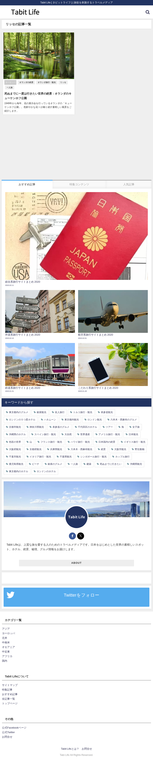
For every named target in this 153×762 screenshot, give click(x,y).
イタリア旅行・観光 (40, 456)
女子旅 (136, 427)
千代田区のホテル (87, 427)
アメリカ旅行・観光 (109, 434)
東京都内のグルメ (18, 412)
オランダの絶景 (26, 82)
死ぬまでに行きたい (110, 464)
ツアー (109, 427)
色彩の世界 (15, 441)
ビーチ (35, 464)
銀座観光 (41, 412)
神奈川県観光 (37, 427)
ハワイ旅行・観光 (80, 441)
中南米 (6, 642)
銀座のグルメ (55, 464)
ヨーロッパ (8, 633)
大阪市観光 (120, 449)
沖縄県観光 (136, 464)
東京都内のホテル (18, 471)
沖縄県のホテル (17, 434)
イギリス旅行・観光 (134, 441)
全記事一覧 (8, 698)
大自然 (68, 434)
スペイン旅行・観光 (45, 434)
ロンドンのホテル (46, 471)
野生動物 (139, 449)
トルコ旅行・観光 (82, 412)
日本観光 (133, 434)
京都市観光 (15, 427)
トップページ (10, 703)
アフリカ (7, 656)
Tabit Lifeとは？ (70, 748)
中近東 (6, 651)
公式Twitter (8, 732)
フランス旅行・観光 (51, 441)
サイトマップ (10, 685)
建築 (88, 464)
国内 (4, 660)
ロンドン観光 (94, 419)
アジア (6, 628)
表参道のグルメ (61, 427)
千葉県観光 (66, 456)
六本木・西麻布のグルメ (123, 419)
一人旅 (9, 87)
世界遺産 (85, 434)
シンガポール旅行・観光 (93, 456)
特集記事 (7, 689)
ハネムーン (50, 419)
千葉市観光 (15, 456)
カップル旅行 (122, 456)
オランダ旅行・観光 (46, 82)
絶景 (103, 449)
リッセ (63, 82)
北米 (4, 637)
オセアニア (8, 647)
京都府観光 (36, 449)
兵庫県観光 (56, 449)
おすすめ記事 (10, 694)
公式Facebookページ (14, 727)
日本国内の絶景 (106, 441)
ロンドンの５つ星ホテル (22, 419)
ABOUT (76, 562)
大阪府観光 (15, 449)
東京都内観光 (72, 419)
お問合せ (7, 736)
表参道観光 (107, 412)
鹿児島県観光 (16, 464)
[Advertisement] (76, 150)
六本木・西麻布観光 (81, 449)
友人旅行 (60, 412)
